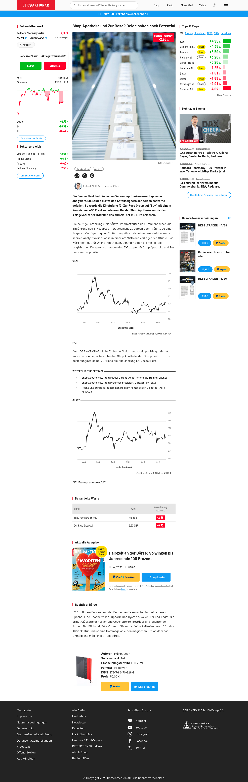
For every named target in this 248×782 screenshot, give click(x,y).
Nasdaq (189, 33)
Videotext (23, 746)
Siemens (184, 52)
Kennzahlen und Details (31, 138)
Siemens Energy (187, 46)
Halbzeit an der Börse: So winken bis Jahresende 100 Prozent (141, 556)
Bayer (182, 41)
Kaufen (30, 65)
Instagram (138, 734)
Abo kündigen (26, 758)
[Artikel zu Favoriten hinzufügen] (92, 175)
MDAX (210, 33)
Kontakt (136, 720)
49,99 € (205, 269)
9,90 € (205, 242)
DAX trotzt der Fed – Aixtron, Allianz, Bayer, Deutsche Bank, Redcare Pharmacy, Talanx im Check (204, 154)
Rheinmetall (186, 57)
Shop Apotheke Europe (152, 333)
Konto (123, 589)
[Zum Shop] (157, 5)
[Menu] (225, 5)
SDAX (216, 33)
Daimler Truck (187, 62)
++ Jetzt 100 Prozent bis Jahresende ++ (124, 14)
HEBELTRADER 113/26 (212, 278)
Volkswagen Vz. (187, 84)
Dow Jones (199, 33)
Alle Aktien (79, 710)
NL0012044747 (38, 37)
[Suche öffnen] (74, 5)
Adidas (183, 79)
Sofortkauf (124, 577)
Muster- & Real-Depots (87, 740)
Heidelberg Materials (187, 68)
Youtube (137, 727)
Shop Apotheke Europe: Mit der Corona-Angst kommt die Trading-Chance (125, 377)
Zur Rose (98, 168)
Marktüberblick (82, 734)
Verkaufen (55, 65)
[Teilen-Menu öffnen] (76, 175)
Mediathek (79, 716)
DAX (181, 33)
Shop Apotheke (83, 168)
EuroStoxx (226, 33)
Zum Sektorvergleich (30, 175)
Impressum (24, 716)
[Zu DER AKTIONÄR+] (187, 5)
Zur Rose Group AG (154, 473)
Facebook (137, 741)
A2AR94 (22, 37)
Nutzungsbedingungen (32, 722)
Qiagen (183, 73)
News (201, 46)
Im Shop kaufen (156, 577)
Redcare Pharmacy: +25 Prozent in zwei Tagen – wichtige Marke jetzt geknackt (203, 169)
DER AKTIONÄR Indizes (87, 746)
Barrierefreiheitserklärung (34, 734)
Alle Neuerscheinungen (225, 218)
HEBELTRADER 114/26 (212, 225)
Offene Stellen (26, 752)
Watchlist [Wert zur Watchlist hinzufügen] (27, 44)
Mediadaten (24, 710)
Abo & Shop (80, 752)
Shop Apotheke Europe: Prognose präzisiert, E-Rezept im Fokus (119, 382)
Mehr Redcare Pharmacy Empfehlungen (208, 194)
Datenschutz (25, 728)
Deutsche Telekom (187, 89)
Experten (78, 728)
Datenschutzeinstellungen (34, 740)
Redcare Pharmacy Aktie (30, 33)
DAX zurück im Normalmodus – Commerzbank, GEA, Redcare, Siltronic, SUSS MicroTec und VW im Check (204, 184)
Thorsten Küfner (111, 186)
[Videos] (203, 5)
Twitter (136, 747)
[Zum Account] (170, 5)
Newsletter (79, 722)
